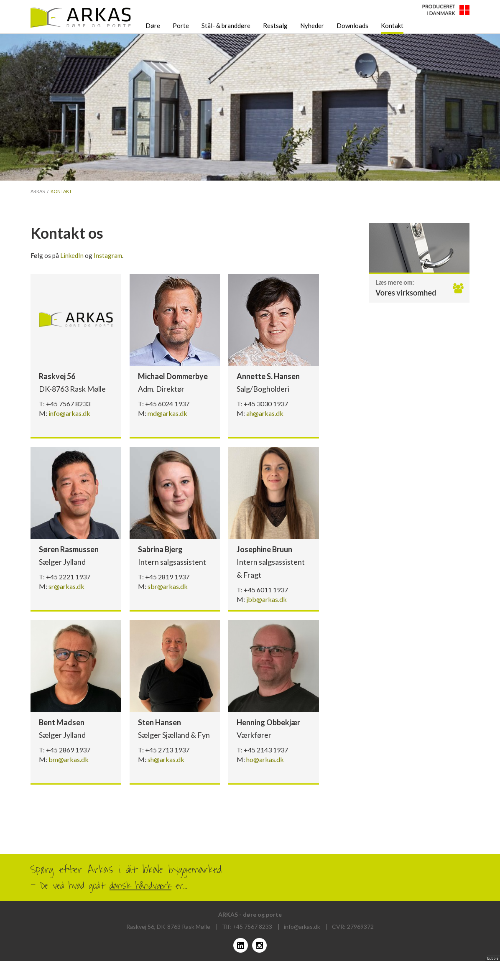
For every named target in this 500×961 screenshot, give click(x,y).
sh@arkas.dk (166, 759)
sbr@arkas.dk (168, 586)
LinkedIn (72, 255)
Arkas (38, 191)
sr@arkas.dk (66, 586)
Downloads (352, 25)
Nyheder (312, 25)
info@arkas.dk (69, 413)
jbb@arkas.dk (266, 599)
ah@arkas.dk (264, 413)
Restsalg (275, 25)
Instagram (108, 255)
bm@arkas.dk (68, 759)
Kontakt (392, 25)
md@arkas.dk (167, 413)
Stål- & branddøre (226, 25)
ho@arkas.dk (265, 759)
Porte (181, 25)
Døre (152, 25)
